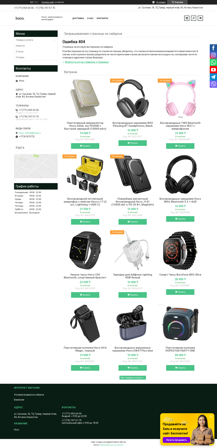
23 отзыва (160, 2)
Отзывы (20, 57)
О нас (90, 18)
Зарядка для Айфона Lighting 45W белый (132, 276)
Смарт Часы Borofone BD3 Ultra (180, 274)
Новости (20, 45)
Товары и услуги (24, 40)
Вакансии (19, 399)
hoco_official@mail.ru (30, 133)
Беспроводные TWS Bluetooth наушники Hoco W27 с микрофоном (180, 125)
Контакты (102, 18)
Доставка (78, 18)
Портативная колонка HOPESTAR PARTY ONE (180, 349)
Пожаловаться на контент (112, 445)
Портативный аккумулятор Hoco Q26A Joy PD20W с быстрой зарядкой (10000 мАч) (85, 125)
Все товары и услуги (131, 377)
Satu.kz (122, 442)
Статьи (19, 51)
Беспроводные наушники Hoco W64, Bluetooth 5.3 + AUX (180, 200)
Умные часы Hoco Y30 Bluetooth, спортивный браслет (85, 276)
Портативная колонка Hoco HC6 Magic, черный (85, 349)
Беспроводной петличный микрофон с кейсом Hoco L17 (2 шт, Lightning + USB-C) (85, 201)
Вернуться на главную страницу (87, 62)
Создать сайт (47, 2)
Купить (86, 146)
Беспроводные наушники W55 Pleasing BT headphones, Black (133, 124)
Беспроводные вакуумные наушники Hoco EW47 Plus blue (132, 349)
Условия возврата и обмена (29, 394)
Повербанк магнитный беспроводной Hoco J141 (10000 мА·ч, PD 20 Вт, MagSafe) (132, 201)
